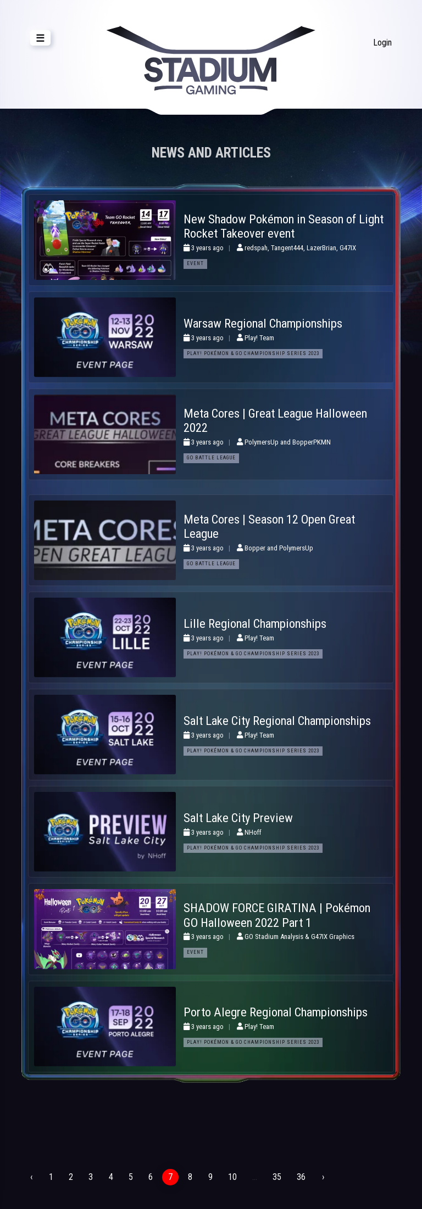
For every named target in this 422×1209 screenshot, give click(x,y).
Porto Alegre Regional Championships (276, 1012)
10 (231, 1177)
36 (300, 1177)
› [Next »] (322, 1177)
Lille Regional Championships (255, 623)
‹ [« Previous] (31, 1177)
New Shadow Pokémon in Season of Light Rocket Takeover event (284, 226)
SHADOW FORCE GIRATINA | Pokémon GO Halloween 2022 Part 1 (277, 915)
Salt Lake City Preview (238, 818)
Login (382, 42)
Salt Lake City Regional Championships (277, 720)
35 (275, 1177)
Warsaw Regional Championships (263, 323)
